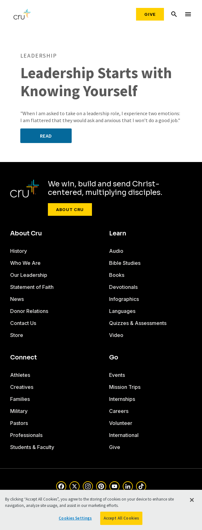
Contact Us (23, 323)
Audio (116, 251)
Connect (23, 357)
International (124, 435)
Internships (122, 399)
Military (19, 411)
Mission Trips (124, 387)
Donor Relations (29, 311)
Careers (118, 411)
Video (116, 335)
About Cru (70, 209)
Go (113, 357)
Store (16, 335)
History (18, 251)
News (17, 299)
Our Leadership (28, 275)
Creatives (21, 387)
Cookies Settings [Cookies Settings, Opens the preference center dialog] (75, 518)
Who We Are (25, 263)
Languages (122, 311)
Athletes (20, 375)
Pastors (19, 423)
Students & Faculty (32, 447)
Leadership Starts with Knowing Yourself (96, 82)
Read (46, 136)
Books (116, 275)
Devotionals (123, 287)
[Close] (192, 500)
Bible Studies (124, 263)
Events (117, 375)
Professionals (26, 435)
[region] (101, 510)
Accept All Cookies (121, 518)
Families (20, 399)
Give (150, 14)
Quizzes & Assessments (137, 323)
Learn (117, 233)
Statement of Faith (32, 287)
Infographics (124, 299)
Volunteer (120, 423)
